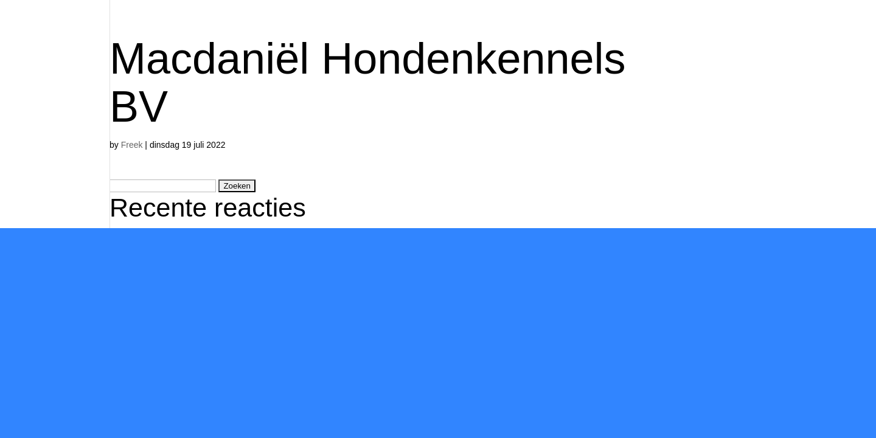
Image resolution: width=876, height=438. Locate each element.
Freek (132, 145)
